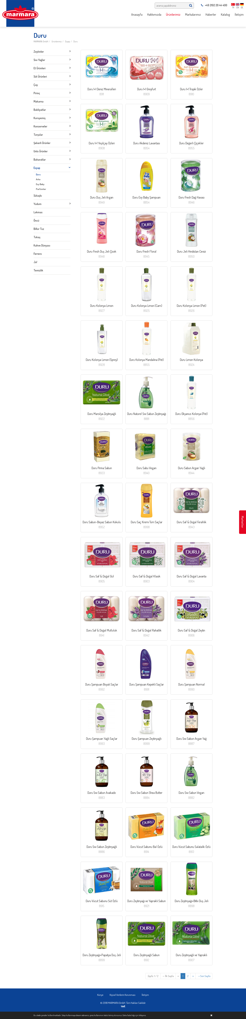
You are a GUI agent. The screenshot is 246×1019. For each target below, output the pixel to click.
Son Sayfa (204, 976)
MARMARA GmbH (41, 41)
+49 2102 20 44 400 (214, 5)
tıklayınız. (142, 1015)
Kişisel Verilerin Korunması (122, 994)
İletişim (145, 994)
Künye (100, 994)
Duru (75, 41)
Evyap (67, 41)
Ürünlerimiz (57, 41)
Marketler (242, 522)
